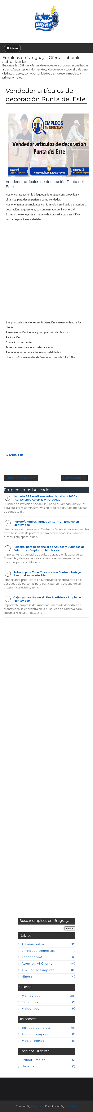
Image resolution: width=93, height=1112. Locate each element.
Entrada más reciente (21, 478)
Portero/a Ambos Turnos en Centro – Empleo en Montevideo (46, 523)
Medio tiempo (33, 1040)
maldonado (30, 1008)
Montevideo (31, 995)
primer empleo (34, 1060)
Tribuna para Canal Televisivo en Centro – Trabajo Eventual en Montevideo (47, 573)
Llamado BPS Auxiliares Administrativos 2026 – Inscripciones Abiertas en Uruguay (45, 498)
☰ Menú (12, 48)
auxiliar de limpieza (38, 970)
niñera (27, 976)
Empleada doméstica (39, 950)
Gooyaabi (71, 1106)
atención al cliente (37, 963)
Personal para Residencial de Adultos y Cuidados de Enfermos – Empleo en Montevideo (49, 548)
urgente (28, 1066)
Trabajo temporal (35, 1034)
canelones (30, 1002)
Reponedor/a (32, 957)
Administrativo (33, 944)
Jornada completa (36, 1027)
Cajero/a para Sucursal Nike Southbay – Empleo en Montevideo (48, 599)
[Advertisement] (46, 273)
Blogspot (37, 1106)
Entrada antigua (74, 478)
